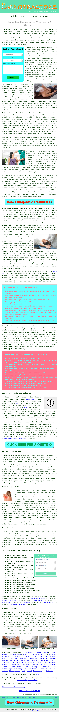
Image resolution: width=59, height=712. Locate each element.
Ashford (5, 667)
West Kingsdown (20, 669)
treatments (40, 70)
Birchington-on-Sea (9, 658)
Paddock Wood (51, 669)
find (7, 532)
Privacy (56, 697)
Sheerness (23, 658)
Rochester (26, 654)
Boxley (43, 665)
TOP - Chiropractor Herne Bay (13, 687)
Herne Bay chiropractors (40, 151)
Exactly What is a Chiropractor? (38, 47)
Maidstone (36, 654)
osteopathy (6, 602)
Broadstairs (42, 662)
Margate (5, 665)
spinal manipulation (38, 344)
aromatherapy (38, 600)
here (25, 407)
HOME (30, 12)
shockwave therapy (18, 604)
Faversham (28, 652)
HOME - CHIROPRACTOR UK (29, 691)
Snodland (53, 658)
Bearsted (25, 665)
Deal (23, 671)
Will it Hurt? (7, 137)
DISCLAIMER (53, 12)
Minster (35, 660)
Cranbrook (17, 656)
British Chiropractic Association (15, 439)
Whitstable (32, 662)
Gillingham (6, 656)
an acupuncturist (38, 598)
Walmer (41, 669)
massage (27, 602)
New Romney (32, 669)
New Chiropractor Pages (13, 697)
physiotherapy (12, 334)
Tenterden (43, 656)
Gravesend (5, 662)
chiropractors (39, 81)
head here (30, 399)
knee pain (23, 88)
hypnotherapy (49, 602)
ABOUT (40, 12)
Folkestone (45, 667)
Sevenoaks (52, 665)
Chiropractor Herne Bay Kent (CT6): (18, 29)
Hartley (44, 654)
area (20, 683)
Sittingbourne (14, 671)
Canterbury (21, 662)
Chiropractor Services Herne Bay (21, 551)
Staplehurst (16, 667)
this (17, 403)
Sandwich (43, 658)
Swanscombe (17, 654)
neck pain (52, 101)
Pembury (53, 652)
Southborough (7, 669)
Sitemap (3, 697)
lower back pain (21, 99)
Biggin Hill (6, 654)
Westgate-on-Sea (30, 656)
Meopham (5, 660)
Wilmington (14, 660)
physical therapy (9, 600)
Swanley (35, 665)
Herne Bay (25, 660)
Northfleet (44, 660)
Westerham (52, 654)
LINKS (34, 12)
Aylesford (52, 662)
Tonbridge (49, 671)
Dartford (53, 656)
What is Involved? (9, 113)
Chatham (5, 671)
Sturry (53, 660)
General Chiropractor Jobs (27, 680)
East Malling (31, 667)
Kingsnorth (15, 665)
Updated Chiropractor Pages (27, 697)
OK (38, 711)
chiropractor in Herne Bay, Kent (19, 175)
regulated (21, 177)
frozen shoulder (25, 91)
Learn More (31, 711)
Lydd (54, 667)
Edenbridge (37, 671)
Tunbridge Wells (41, 652)
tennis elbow (18, 93)
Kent (8, 652)
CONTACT (46, 12)
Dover (13, 662)
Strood (29, 671)
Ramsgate (33, 658)
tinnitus (5, 93)
